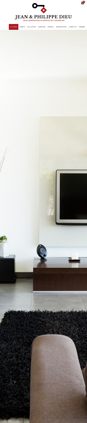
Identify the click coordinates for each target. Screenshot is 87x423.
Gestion (41, 27)
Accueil (13, 27)
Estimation (61, 27)
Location (31, 27)
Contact (73, 27)
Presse (82, 27)
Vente (22, 27)
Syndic (51, 27)
